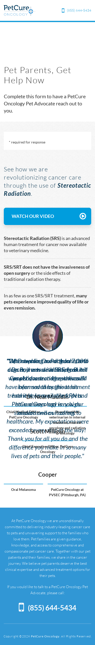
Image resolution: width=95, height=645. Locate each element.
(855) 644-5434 (79, 10)
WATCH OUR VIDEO (49, 216)
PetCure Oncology (45, 636)
